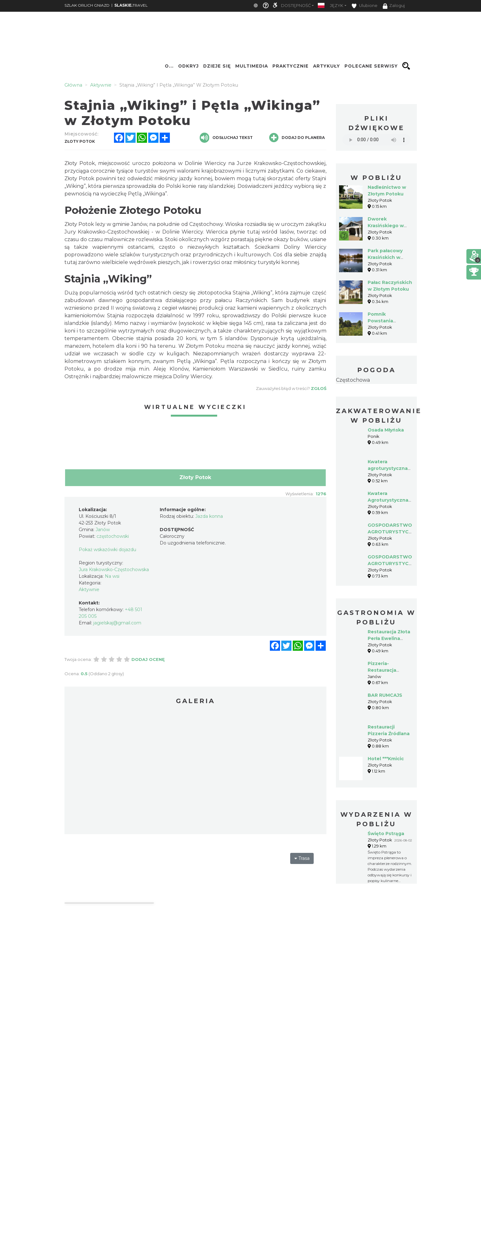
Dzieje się (217, 66)
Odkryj (188, 66)
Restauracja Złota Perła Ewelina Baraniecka (389, 638)
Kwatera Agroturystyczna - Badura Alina (389, 500)
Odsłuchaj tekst (226, 138)
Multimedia (251, 66)
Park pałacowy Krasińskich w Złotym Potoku (386, 257)
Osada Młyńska (386, 430)
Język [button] (336, 5)
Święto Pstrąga (386, 833)
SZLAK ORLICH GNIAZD (87, 5)
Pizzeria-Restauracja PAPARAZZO (382, 670)
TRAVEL (131, 5)
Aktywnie (89, 589)
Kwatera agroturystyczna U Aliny (388, 468)
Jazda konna (209, 516)
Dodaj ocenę (148, 659)
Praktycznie (290, 66)
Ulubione (364, 6)
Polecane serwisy (371, 66)
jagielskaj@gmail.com (117, 623)
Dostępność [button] (296, 5)
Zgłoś (318, 388)
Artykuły (326, 66)
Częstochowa (353, 380)
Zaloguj (394, 6)
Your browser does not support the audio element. (376, 139)
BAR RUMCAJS (385, 695)
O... (169, 66)
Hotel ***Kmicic (386, 758)
